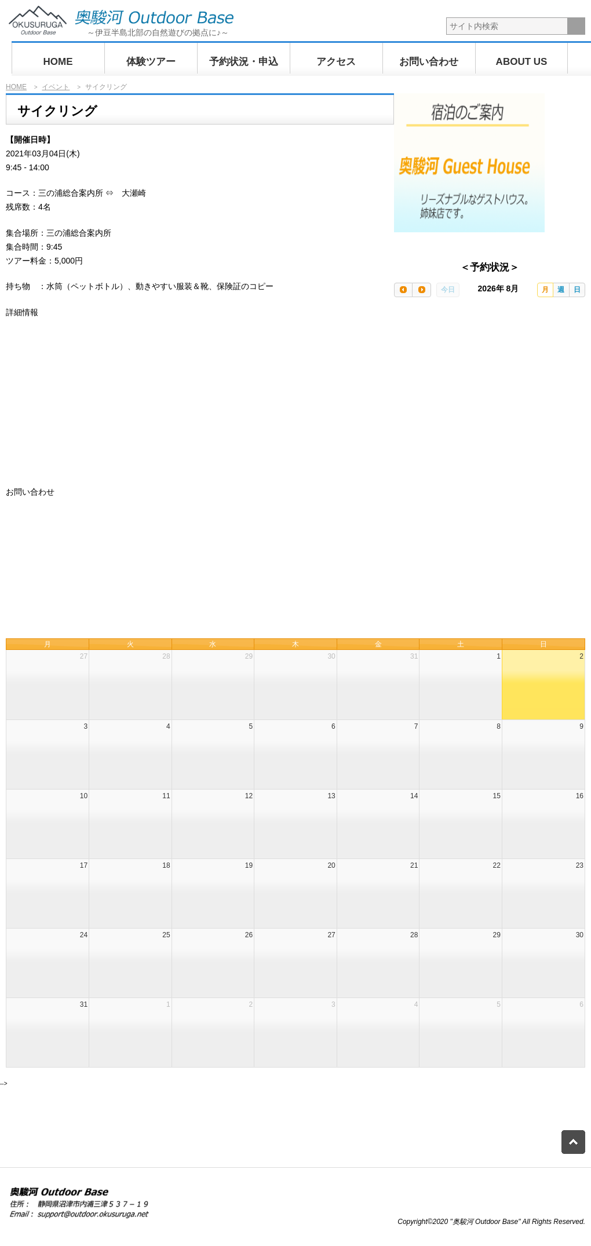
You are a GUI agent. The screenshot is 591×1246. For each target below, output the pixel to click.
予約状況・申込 (243, 61)
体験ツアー (151, 61)
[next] (421, 290)
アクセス (336, 61)
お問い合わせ (428, 61)
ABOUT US (522, 61)
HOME (58, 61)
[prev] (403, 290)
